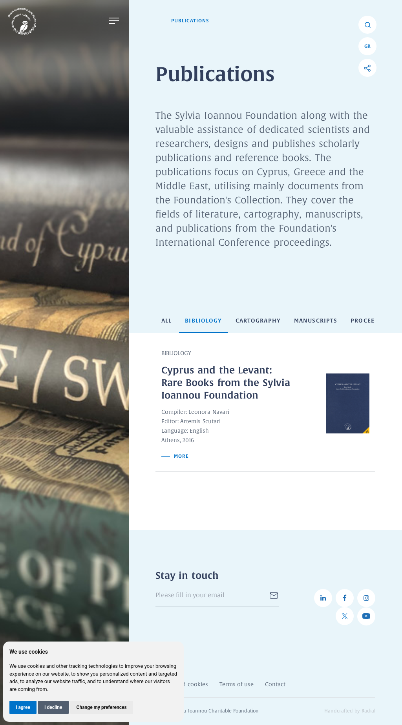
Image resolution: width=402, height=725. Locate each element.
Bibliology (203, 320)
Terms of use (236, 684)
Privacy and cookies (181, 684)
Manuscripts (315, 320)
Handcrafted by (349, 711)
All (166, 320)
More (175, 456)
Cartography (258, 320)
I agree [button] (23, 707)
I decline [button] (53, 707)
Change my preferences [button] (102, 707)
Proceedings (372, 320)
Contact (275, 684)
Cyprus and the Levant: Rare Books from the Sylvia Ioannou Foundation (225, 383)
